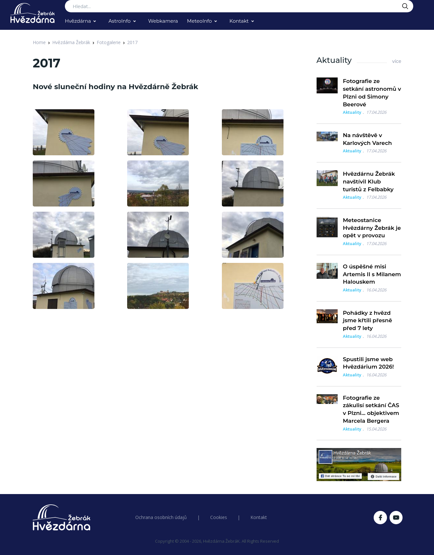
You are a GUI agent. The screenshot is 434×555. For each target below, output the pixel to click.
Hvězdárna (78, 21)
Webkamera (163, 21)
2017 (132, 42)
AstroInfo (119, 21)
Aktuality (352, 112)
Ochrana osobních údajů (161, 517)
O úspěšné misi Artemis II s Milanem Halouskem (372, 274)
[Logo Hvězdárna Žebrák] (32, 13)
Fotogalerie (109, 42)
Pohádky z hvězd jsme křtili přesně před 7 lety (367, 321)
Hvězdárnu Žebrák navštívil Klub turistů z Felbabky (369, 182)
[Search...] (239, 6)
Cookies (218, 517)
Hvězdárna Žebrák (71, 42)
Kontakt (239, 21)
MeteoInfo (199, 21)
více (396, 61)
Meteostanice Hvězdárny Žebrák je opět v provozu (372, 228)
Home (39, 42)
